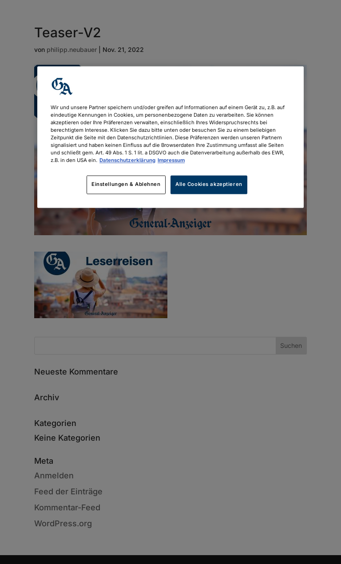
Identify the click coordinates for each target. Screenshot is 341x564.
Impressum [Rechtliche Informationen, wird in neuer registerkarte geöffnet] (171, 161)
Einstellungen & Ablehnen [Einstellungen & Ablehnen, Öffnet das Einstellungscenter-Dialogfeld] (126, 184)
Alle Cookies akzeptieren (208, 184)
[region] (170, 137)
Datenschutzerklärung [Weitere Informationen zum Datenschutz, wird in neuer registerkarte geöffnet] (127, 161)
